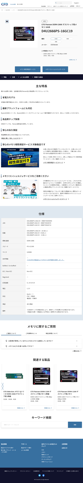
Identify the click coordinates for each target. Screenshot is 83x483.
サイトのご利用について (48, 471)
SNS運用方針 (36, 471)
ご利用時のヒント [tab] (31, 333)
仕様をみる (73, 60)
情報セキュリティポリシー (11, 471)
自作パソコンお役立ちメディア (60, 6)
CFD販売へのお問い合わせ (72, 471)
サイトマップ (60, 471)
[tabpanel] (41, 345)
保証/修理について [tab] (52, 333)
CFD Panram (54, 44)
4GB (56, 41)
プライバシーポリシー (25, 471)
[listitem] (12, 138)
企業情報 (72, 6)
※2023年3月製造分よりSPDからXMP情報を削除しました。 (46, 260)
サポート (49, 6)
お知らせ (78, 6)
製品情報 (43, 6)
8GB (68, 38)
